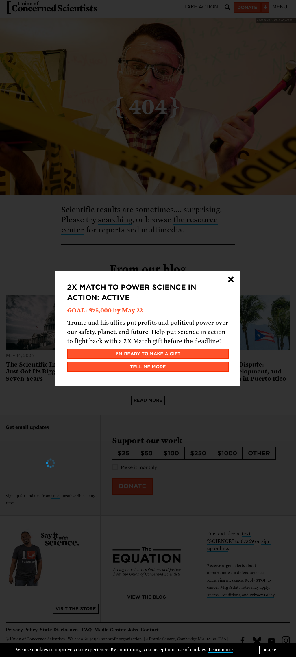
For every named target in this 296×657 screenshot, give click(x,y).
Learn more (220, 649)
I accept (269, 650)
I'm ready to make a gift (148, 353)
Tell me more (148, 366)
